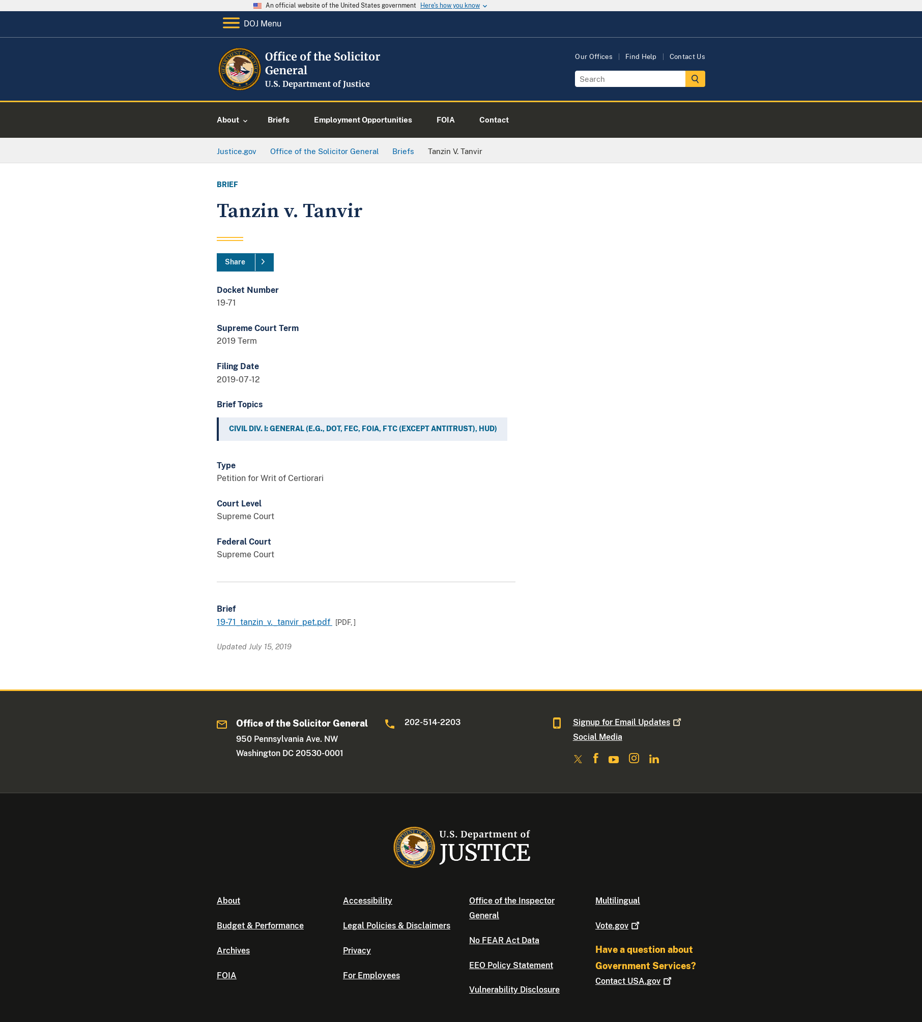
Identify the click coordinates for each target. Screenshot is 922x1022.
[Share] (245, 262)
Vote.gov (618, 925)
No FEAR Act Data (504, 940)
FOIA (227, 975)
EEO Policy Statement (511, 965)
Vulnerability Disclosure (514, 990)
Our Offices (594, 57)
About (228, 901)
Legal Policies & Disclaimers (396, 925)
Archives (233, 950)
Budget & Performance (260, 925)
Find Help (641, 57)
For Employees (371, 975)
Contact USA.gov (634, 981)
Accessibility (367, 901)
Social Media (597, 737)
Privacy (357, 950)
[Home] (299, 88)
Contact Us (687, 57)
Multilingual (617, 901)
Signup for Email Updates (628, 722)
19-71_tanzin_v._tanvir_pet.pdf (274, 622)
